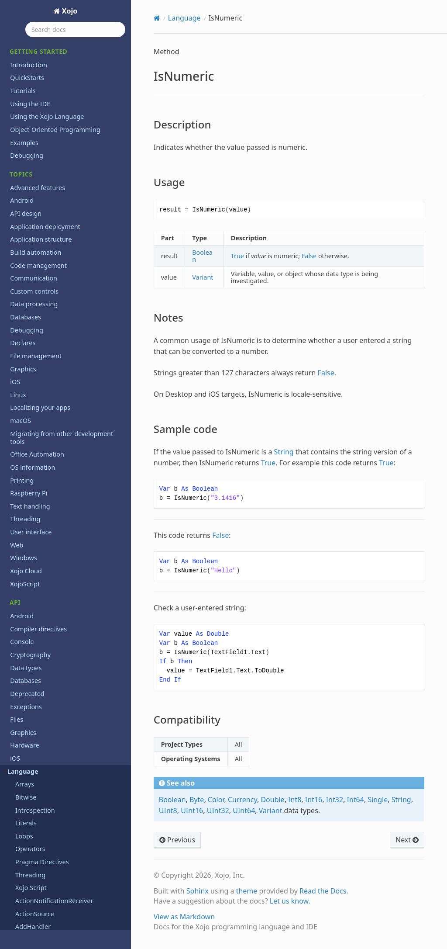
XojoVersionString (41, 690)
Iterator (26, 133)
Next (22, 237)
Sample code (40, 96)
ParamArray (32, 288)
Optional (28, 263)
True (21, 586)
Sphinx (197, 891)
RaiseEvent (31, 379)
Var (20, 625)
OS (14, 755)
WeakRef (28, 664)
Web (16, 819)
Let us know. (290, 901)
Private (25, 302)
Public (24, 340)
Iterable (26, 120)
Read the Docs (323, 891)
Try (19, 599)
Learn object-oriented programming (63, 891)
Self (20, 457)
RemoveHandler (39, 405)
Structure (29, 522)
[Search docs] (75, 29)
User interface (31, 806)
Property (28, 315)
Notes (30, 83)
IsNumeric (26, 45)
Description (38, 58)
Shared (25, 483)
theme (247, 891)
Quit (21, 354)
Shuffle (25, 496)
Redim (24, 392)
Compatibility (40, 108)
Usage (31, 71)
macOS (20, 703)
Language (184, 18)
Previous (177, 840)
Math (17, 716)
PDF (16, 768)
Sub (21, 534)
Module (26, 211)
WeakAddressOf (38, 651)
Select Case (31, 444)
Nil (19, 250)
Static (23, 509)
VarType (27, 638)
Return (25, 418)
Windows (23, 832)
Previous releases (35, 903)
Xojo (69, 11)
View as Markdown (184, 916)
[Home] (157, 17)
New (21, 224)
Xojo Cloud (26, 845)
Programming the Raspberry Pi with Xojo (63, 920)
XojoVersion (32, 677)
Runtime (27, 431)
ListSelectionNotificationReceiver (63, 159)
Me (19, 185)
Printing (22, 780)
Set (19, 470)
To (18, 573)
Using (23, 612)
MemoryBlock (35, 198)
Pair (21, 276)
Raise (23, 366)
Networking (27, 742)
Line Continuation (41, 146)
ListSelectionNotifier (45, 172)
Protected (29, 327)
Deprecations (29, 877)
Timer (23, 561)
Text (16, 794)
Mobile (20, 729)
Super (24, 548)
